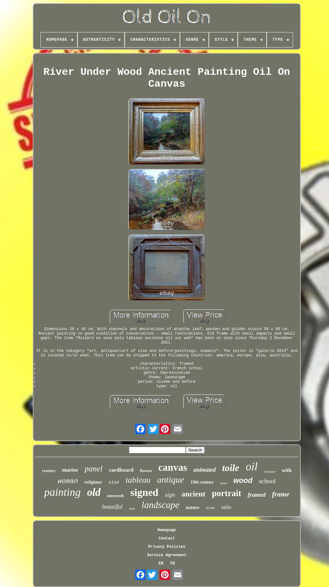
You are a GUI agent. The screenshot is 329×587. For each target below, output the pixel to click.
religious (93, 482)
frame (280, 494)
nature (192, 507)
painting (62, 492)
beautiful (112, 507)
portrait (226, 493)
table (226, 507)
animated (204, 470)
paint (223, 483)
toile (230, 467)
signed (144, 492)
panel (93, 468)
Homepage (166, 530)
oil (252, 466)
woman (68, 481)
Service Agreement (166, 555)
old (94, 492)
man (132, 508)
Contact (167, 538)
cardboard (121, 470)
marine (70, 470)
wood (243, 480)
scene (210, 507)
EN (161, 563)
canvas (172, 467)
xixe (113, 482)
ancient (194, 494)
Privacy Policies (166, 547)
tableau (138, 480)
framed (257, 494)
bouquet (269, 471)
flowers (146, 471)
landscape (161, 505)
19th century (202, 482)
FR (172, 563)
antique (170, 480)
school (267, 481)
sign (170, 494)
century (49, 470)
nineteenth (115, 496)
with (286, 470)
